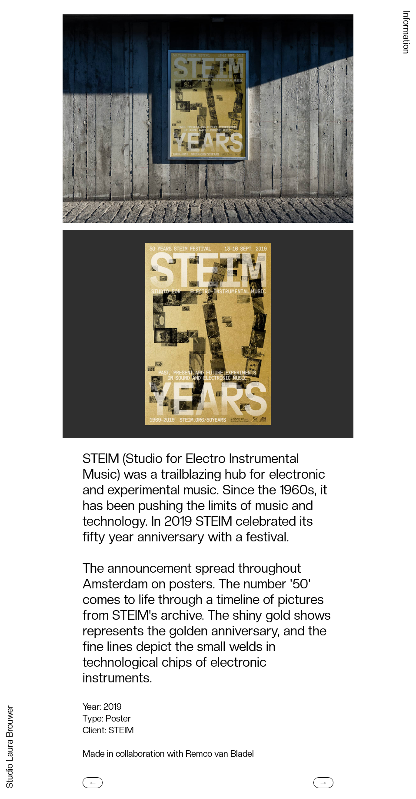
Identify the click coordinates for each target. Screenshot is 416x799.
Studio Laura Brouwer (9, 746)
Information (406, 32)
